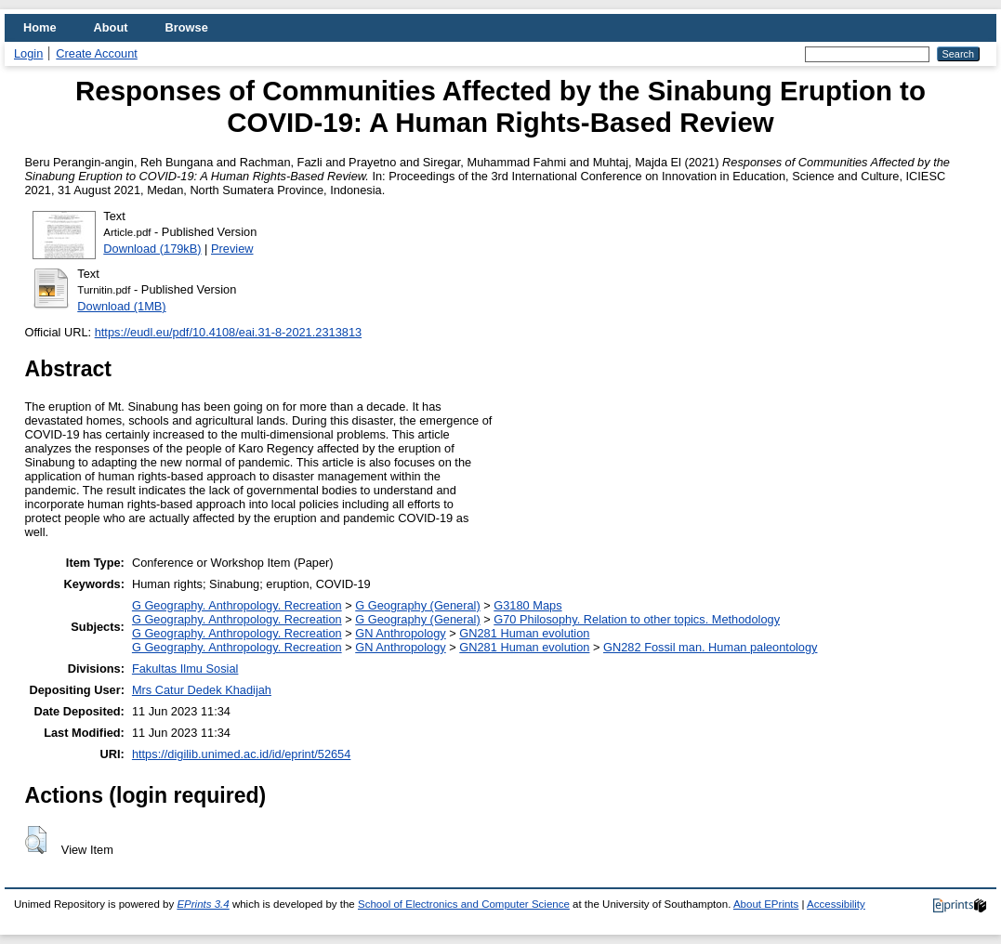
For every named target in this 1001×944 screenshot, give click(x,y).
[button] (35, 840)
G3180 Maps (527, 605)
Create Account (97, 53)
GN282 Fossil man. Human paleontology (710, 647)
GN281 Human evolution (524, 633)
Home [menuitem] (40, 27)
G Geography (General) (417, 605)
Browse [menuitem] (186, 27)
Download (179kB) (152, 249)
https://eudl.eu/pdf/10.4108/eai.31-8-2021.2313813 (228, 332)
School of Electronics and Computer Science (464, 904)
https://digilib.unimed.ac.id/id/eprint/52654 (241, 754)
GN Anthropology (400, 633)
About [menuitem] (111, 27)
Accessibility (836, 904)
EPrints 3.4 (203, 904)
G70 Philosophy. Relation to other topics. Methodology (637, 619)
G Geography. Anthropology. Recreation (237, 605)
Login (28, 53)
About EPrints (765, 904)
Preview (232, 249)
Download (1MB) (121, 306)
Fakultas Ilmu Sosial (185, 668)
